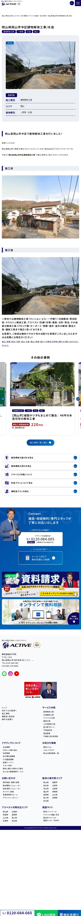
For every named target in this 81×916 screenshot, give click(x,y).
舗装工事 (46, 721)
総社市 (45, 785)
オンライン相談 (8, 791)
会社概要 (6, 747)
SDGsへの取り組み (10, 750)
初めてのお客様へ (9, 710)
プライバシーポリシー (11, 797)
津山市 (45, 788)
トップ (4, 707)
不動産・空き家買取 (50, 736)
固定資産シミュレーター (12, 788)
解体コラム (47, 747)
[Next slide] (78, 399)
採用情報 (6, 753)
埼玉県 (45, 801)
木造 (30, 112)
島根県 (45, 794)
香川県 (45, 797)
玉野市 (54, 785)
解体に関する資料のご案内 (13, 768)
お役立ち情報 (49, 742)
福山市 (45, 791)
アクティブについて (11, 742)
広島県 (54, 788)
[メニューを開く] (78, 3)
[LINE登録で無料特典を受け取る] (40, 584)
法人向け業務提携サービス (13, 771)
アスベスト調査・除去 (51, 814)
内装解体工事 (48, 715)
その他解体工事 (49, 724)
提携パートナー (8, 762)
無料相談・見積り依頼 (11, 782)
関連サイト (47, 807)
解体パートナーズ (49, 811)
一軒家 (23, 112)
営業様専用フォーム (10, 794)
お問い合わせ (8, 778)
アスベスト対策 (49, 718)
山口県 (54, 794)
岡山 (22, 106)
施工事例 (6, 713)
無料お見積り (7, 719)
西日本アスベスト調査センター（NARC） (51, 819)
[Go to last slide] (3, 399)
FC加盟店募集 (8, 759)
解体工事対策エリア (52, 778)
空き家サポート (49, 727)
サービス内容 (49, 707)
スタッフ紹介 (7, 765)
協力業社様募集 (9, 756)
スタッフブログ (48, 750)
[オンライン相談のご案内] (40, 612)
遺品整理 (46, 733)
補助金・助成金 (8, 716)
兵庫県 (54, 797)
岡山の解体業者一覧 (51, 753)
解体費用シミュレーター (12, 785)
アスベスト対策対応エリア (15, 807)
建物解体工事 (26, 99)
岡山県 (45, 782)
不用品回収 (47, 730)
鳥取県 (54, 791)
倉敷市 (54, 782)
